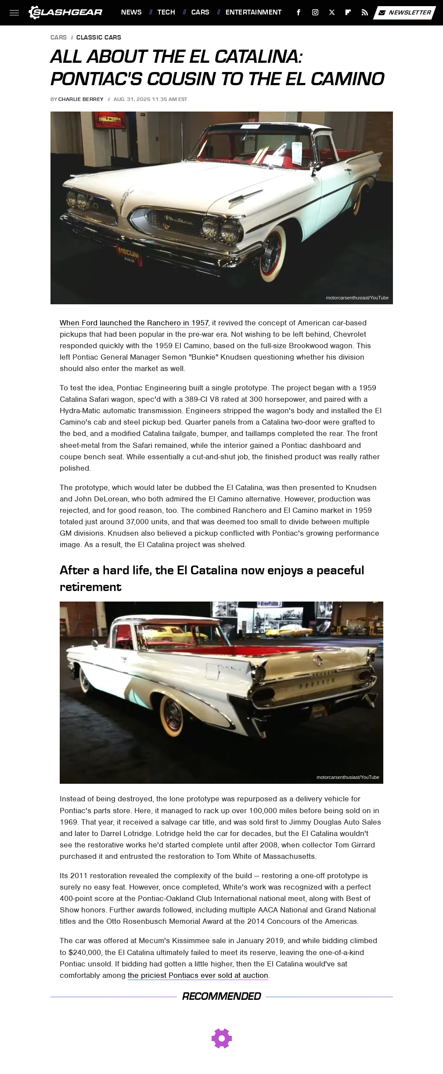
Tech (166, 12)
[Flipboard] (348, 12)
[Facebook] (298, 12)
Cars (200, 12)
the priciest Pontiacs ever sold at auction (198, 975)
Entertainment (254, 12)
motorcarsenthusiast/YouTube (357, 298)
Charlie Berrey (81, 99)
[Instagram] (315, 12)
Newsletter (404, 13)
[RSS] (365, 12)
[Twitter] (331, 12)
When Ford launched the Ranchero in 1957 (134, 323)
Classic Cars (98, 38)
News (131, 12)
